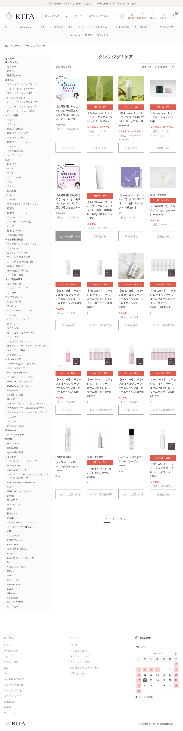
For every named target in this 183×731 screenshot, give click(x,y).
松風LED (11, 164)
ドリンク (11, 421)
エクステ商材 (56, 27)
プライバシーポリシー (82, 662)
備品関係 (11, 190)
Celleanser (75, 35)
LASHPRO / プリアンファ (20, 557)
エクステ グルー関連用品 (20, 261)
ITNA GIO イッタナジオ (20, 381)
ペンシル (11, 315)
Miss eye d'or (14, 504)
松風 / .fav (12, 513)
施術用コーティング (17, 133)
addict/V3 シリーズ (17, 470)
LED (70, 27)
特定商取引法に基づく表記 (84, 667)
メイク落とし (14, 354)
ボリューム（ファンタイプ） (22, 106)
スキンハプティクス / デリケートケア (26, 403)
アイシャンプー (15, 137)
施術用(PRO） (14, 75)
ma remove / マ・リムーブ (20, 310)
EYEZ (10, 589)
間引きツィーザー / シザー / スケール (26, 346)
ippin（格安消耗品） (17, 549)
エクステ (40, 27)
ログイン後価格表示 (101, 325)
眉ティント (13, 323)
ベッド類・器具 (15, 275)
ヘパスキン (13, 417)
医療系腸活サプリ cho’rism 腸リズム (26, 408)
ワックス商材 (14, 301)
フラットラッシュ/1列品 (19, 93)
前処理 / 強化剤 (15, 128)
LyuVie (10, 518)
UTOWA (11, 593)
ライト (10, 186)
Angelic (11, 553)
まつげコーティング (17, 288)
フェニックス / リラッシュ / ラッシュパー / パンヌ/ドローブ (27, 476)
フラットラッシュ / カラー (20, 88)
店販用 (10, 71)
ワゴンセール (14, 606)
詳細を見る (68, 147)
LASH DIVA (13, 580)
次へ (122, 519)
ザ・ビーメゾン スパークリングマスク (28, 412)
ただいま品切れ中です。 (70, 236)
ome (9, 575)
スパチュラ (13, 306)
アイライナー (14, 337)
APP (9, 531)
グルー (10, 119)
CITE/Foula (13, 535)
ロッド (10, 226)
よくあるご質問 (78, 650)
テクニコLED (14, 177)
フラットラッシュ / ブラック (22, 84)
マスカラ (11, 292)
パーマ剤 (11, 199)
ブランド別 (102, 35)
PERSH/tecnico (15, 540)
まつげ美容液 (14, 284)
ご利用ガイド (77, 645)
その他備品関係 (15, 150)
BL (8, 562)
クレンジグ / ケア (16, 368)
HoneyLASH (13, 465)
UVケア (11, 399)
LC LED (11, 168)
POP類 (88, 35)
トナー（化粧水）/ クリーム (21, 363)
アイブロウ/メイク (143, 27)
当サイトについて (79, 656)
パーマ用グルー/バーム (19, 221)
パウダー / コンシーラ (18, 319)
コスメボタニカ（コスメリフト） (24, 461)
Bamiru (10, 495)
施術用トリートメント (18, 142)
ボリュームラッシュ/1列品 (20, 111)
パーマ (80, 27)
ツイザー (11, 146)
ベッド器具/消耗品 (98, 27)
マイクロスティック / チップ (22, 244)
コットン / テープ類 (17, 252)
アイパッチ (13, 248)
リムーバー (13, 124)
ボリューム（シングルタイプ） (23, 102)
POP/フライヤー (15, 434)
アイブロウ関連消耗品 (18, 257)
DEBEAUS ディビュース (20, 385)
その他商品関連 (15, 452)
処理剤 (10, 208)
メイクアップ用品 (16, 350)
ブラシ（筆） (14, 328)
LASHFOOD (13, 584)
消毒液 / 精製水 (15, 266)
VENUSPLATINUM (17, 566)
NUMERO (12, 500)
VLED (10, 173)
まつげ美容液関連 (120, 27)
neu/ (9, 487)
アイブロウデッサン (17, 341)
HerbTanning (25, 27)
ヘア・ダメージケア (17, 372)
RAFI (9, 509)
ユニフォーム (14, 155)
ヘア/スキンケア (165, 27)
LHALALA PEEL (15, 425)
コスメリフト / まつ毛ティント (23, 204)
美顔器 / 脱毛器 (15, 394)
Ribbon (10, 571)
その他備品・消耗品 (17, 270)
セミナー (9, 27)
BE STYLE (12, 544)
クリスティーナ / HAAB (20, 377)
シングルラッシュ (16, 97)
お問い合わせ (77, 673)
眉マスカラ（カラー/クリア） (22, 332)
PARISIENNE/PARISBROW (21, 482)
